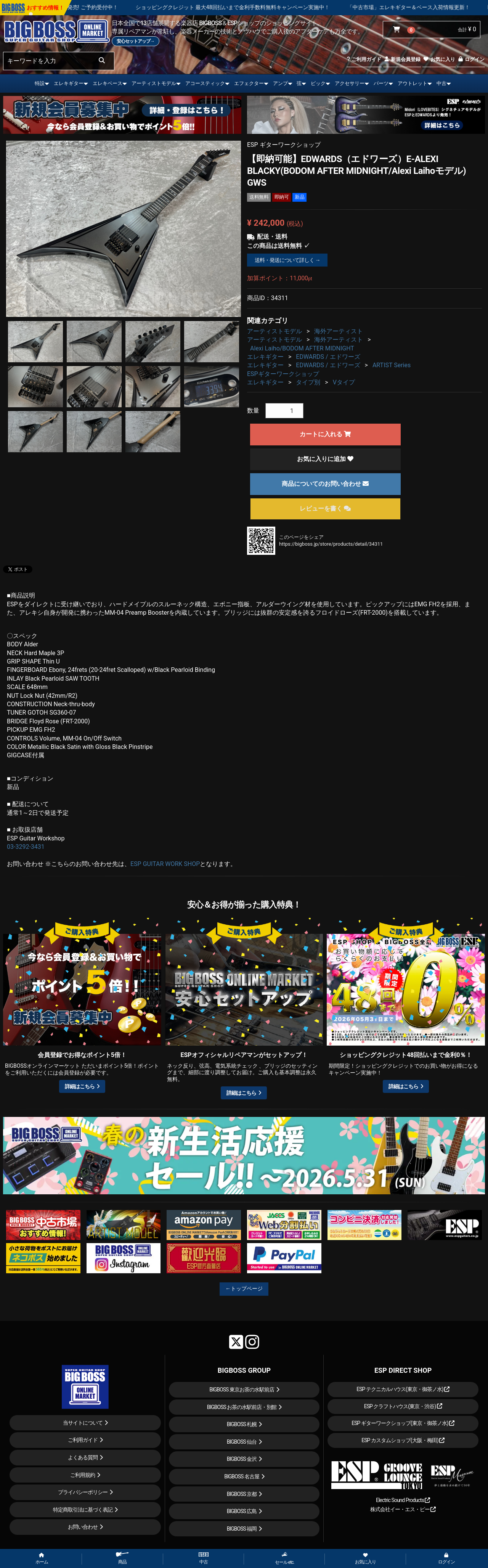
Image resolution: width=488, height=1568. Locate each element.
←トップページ (244, 1288)
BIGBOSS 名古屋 (241, 1476)
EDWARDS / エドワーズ (328, 356)
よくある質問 (83, 1457)
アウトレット (412, 83)
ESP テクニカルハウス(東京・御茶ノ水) (402, 1389)
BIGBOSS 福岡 (242, 1529)
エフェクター (249, 83)
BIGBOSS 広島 (242, 1511)
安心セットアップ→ (135, 41)
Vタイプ (344, 382)
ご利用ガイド (364, 59)
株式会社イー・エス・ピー (403, 1509)
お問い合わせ (83, 1527)
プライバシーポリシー (83, 1492)
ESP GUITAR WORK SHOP (165, 864)
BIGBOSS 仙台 (242, 1442)
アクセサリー (349, 83)
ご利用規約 (82, 1475)
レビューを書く (325, 508)
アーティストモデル (154, 83)
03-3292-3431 (26, 846)
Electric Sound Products (403, 1500)
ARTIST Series (391, 365)
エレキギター (68, 83)
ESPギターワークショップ (283, 374)
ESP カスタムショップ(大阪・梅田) (403, 1440)
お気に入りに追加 (325, 459)
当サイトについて (83, 1423)
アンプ (280, 83)
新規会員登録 (402, 59)
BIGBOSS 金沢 (242, 1459)
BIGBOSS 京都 (242, 1494)
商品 (122, 1558)
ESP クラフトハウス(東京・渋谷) (403, 1406)
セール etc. (284, 1558)
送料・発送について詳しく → (287, 260)
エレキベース (107, 83)
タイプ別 (308, 382)
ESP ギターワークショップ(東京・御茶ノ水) (403, 1423)
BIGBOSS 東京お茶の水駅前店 (241, 1389)
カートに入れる (325, 434)
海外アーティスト (338, 331)
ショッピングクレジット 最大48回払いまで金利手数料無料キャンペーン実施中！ (277, 7)
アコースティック (205, 83)
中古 (441, 83)
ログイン (471, 59)
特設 (40, 83)
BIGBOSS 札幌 (242, 1424)
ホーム (41, 1559)
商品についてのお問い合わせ (325, 483)
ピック (318, 83)
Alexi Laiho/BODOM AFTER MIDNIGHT (302, 348)
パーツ (381, 83)
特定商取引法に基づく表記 (82, 1510)
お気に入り (439, 59)
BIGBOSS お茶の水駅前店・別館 (242, 1407)
